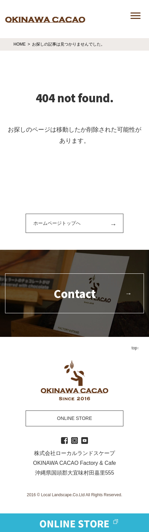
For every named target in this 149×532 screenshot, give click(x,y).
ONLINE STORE (74, 418)
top (134, 348)
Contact (75, 293)
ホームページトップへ (57, 223)
